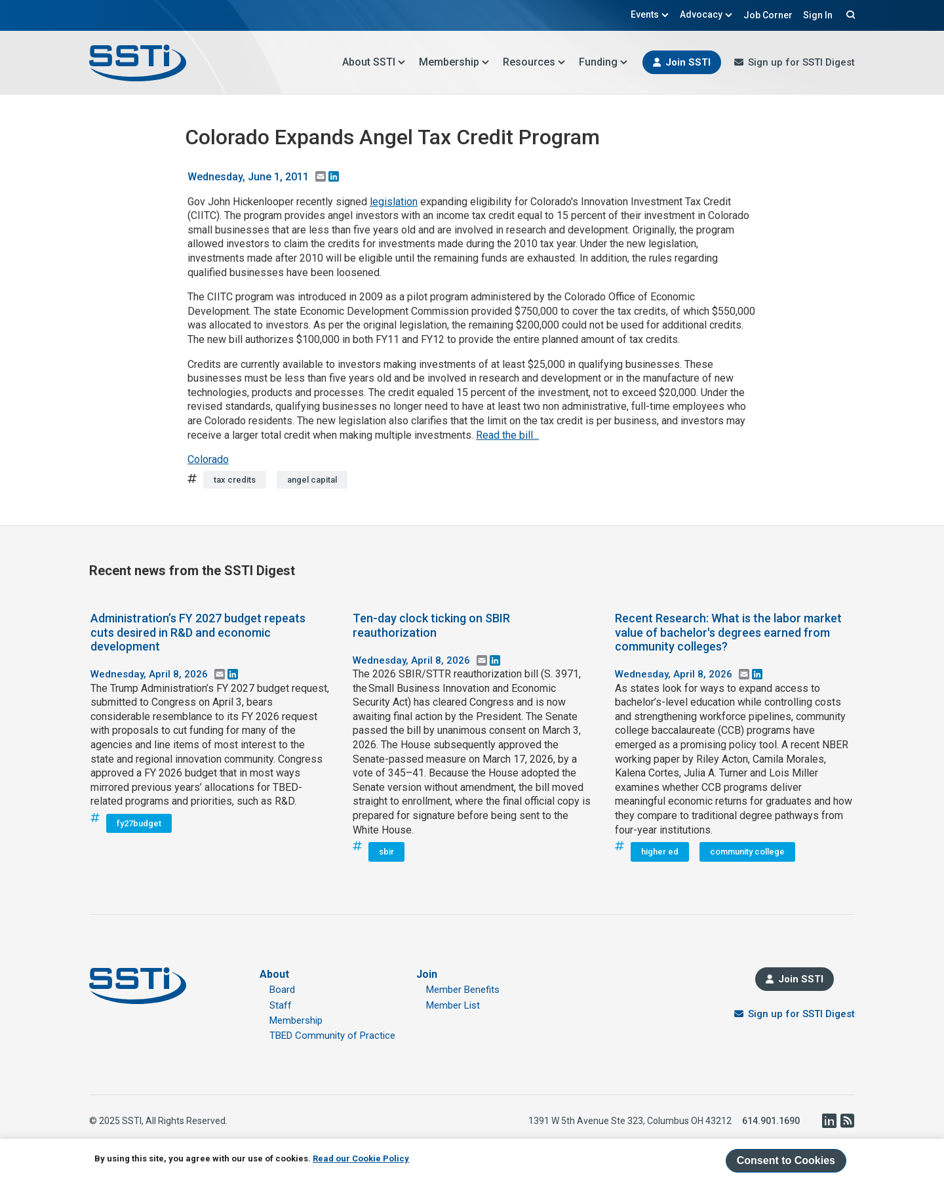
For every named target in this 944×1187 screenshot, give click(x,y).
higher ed (659, 851)
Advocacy (706, 14)
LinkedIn (828, 1121)
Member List (453, 1005)
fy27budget (139, 823)
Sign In (818, 15)
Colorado (208, 459)
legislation (394, 201)
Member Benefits (463, 990)
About (274, 974)
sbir (386, 851)
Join (426, 974)
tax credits (235, 480)
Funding (603, 62)
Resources (534, 62)
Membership (454, 62)
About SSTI (374, 62)
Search (849, 14)
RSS (847, 1121)
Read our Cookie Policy (361, 1158)
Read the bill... (507, 435)
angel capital (312, 480)
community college (747, 851)
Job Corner (768, 15)
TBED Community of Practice (332, 1035)
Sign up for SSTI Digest (801, 62)
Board (282, 990)
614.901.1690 (771, 1121)
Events (650, 14)
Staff (280, 1005)
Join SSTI (688, 62)
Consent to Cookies (786, 1160)
